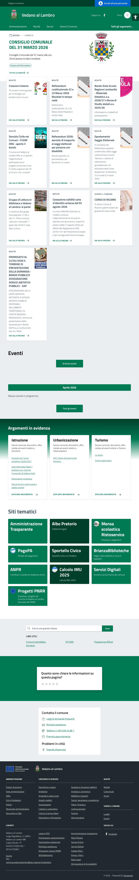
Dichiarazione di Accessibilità (84, 864)
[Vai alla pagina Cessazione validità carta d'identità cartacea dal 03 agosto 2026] (63, 239)
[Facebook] (103, 15)
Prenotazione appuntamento (51, 837)
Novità (36, 26)
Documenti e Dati (14, 813)
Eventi (107, 818)
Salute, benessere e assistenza (85, 800)
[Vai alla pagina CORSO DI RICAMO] (104, 239)
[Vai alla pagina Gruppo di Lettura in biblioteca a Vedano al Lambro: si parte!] (18, 239)
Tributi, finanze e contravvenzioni (78, 807)
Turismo (74, 813)
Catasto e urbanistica (48, 809)
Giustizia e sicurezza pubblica (84, 787)
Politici (9, 804)
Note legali (76, 859)
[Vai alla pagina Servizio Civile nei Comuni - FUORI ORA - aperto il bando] (18, 182)
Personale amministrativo (17, 809)
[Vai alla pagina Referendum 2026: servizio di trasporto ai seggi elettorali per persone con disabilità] (61, 182)
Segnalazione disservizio (49, 842)
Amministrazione (18, 26)
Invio (107, 628)
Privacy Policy (77, 855)
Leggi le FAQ (44, 833)
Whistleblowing (46, 855)
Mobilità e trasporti (79, 796)
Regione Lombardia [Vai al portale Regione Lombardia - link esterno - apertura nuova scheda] (16, 3)
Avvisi (106, 796)
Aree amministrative (15, 791)
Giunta (9, 855)
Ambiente (43, 791)
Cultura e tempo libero (49, 813)
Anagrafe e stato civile (49, 796)
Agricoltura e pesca (47, 787)
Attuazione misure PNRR (50, 851)
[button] (135, 17)
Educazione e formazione (50, 817)
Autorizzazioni (45, 804)
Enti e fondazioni (13, 800)
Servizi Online (77, 842)
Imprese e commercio (80, 791)
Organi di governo (14, 787)
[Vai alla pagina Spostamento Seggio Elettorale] (104, 182)
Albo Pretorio (77, 837)
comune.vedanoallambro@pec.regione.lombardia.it (28, 862)
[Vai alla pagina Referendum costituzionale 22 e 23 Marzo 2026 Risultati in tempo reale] (61, 119)
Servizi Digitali (77, 846)
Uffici (8, 796)
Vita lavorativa (77, 817)
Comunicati (109, 791)
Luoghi (107, 814)
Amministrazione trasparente (84, 833)
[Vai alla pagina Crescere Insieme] (18, 119)
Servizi (50, 26)
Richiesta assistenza (48, 846)
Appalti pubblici (45, 800)
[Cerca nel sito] (127, 15)
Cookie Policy (77, 851)
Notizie (107, 787)
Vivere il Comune (68, 26)
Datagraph (128, 875)
